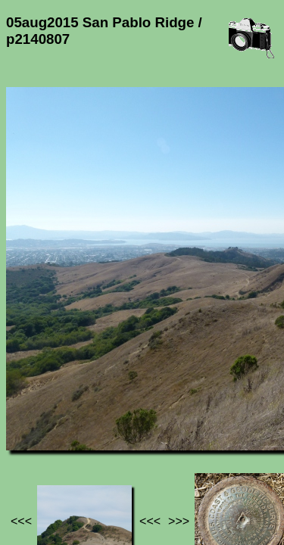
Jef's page (33, 425)
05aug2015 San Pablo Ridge (92, 432)
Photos (90, 425)
